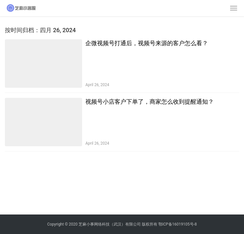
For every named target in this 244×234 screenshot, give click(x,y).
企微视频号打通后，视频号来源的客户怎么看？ (146, 43)
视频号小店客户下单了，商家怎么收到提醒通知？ (149, 101)
